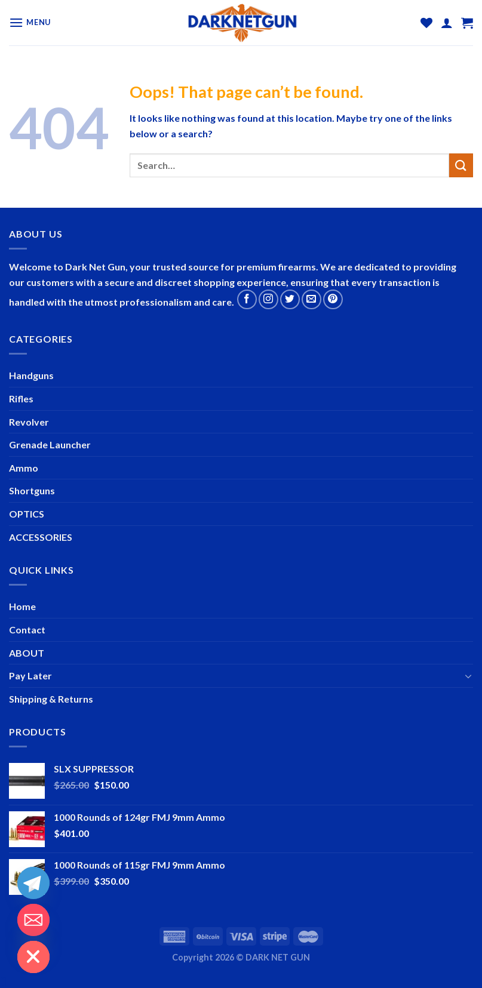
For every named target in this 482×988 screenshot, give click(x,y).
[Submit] (461, 165)
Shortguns (32, 490)
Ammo (23, 467)
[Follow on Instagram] (268, 299)
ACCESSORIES (40, 537)
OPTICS (26, 513)
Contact (27, 629)
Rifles (21, 398)
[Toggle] (468, 676)
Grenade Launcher (50, 444)
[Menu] (30, 22)
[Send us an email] (311, 299)
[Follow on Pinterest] (333, 299)
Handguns (31, 375)
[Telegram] (33, 883)
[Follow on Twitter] (290, 299)
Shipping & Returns (51, 698)
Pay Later (30, 675)
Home (22, 606)
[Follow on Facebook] (247, 299)
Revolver (29, 421)
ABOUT (26, 652)
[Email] (33, 920)
